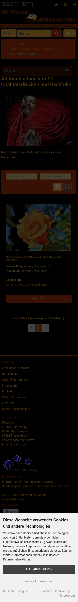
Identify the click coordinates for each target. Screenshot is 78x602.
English (23, 591)
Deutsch (8, 591)
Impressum (67, 595)
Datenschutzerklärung (55, 591)
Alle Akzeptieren (39, 569)
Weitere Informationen (39, 581)
